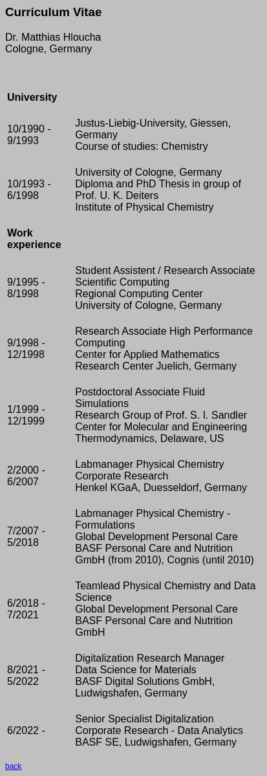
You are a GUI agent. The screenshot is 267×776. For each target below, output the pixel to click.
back (13, 766)
